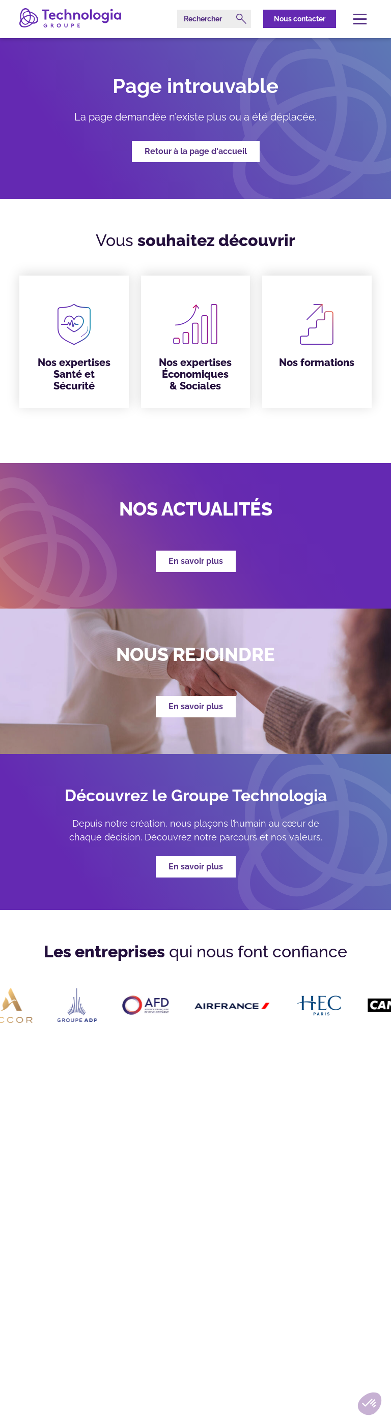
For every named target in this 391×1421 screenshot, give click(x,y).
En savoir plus (196, 866)
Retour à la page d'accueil (196, 151)
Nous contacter (299, 19)
